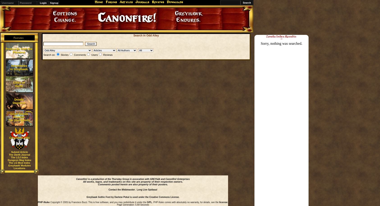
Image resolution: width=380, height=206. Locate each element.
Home (99, 2)
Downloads (175, 2)
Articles (126, 2)
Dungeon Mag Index (19, 160)
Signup (54, 3)
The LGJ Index (19, 157)
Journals (142, 2)
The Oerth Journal (19, 154)
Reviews (158, 2)
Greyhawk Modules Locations (19, 167)
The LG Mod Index (19, 162)
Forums (111, 2)
